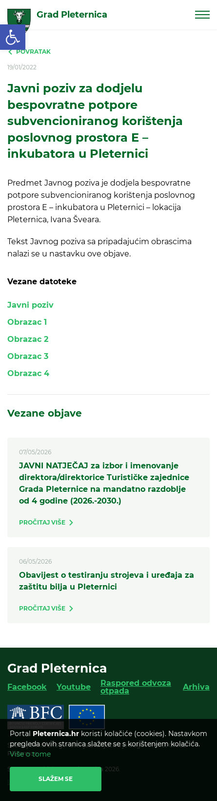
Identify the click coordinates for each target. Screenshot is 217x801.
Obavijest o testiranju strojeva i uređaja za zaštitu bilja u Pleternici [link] (106, 580)
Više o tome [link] (30, 754)
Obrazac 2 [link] (27, 339)
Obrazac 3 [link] (27, 356)
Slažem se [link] (56, 778)
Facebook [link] (27, 687)
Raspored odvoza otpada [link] (135, 687)
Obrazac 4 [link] (28, 373)
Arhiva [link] (196, 687)
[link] (12, 37)
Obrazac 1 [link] (27, 322)
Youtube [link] (74, 687)
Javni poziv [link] (30, 305)
